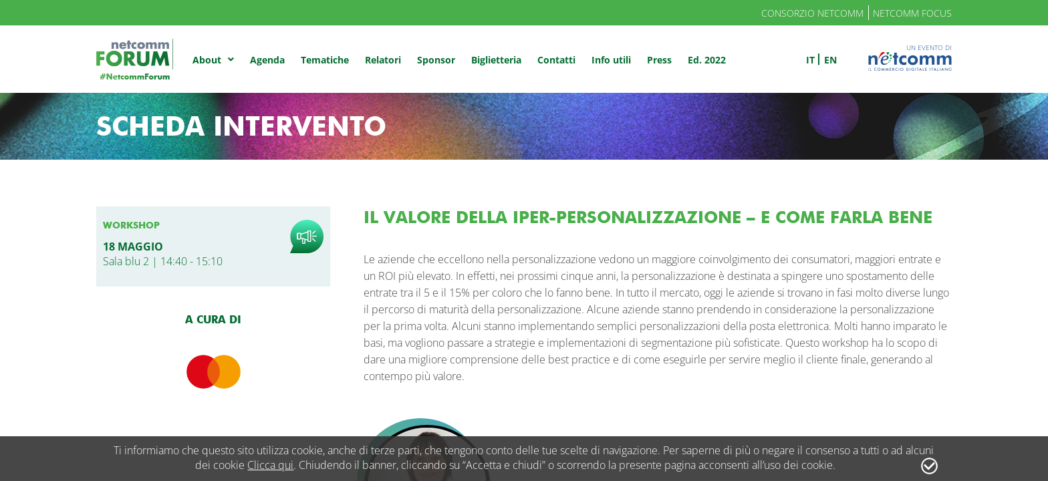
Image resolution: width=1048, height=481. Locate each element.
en (830, 59)
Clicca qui (270, 465)
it (810, 59)
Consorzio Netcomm (812, 13)
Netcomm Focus (912, 13)
